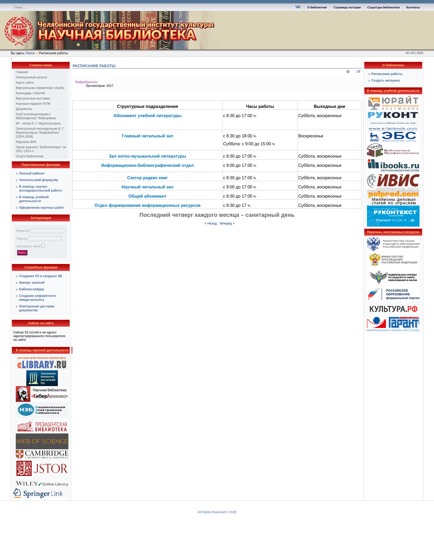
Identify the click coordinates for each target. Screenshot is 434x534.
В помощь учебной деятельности (34, 199)
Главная (22, 72)
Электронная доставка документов (36, 308)
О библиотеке (317, 7)
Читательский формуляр (38, 180)
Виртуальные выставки (33, 98)
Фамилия (23, 231)
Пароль (21, 239)
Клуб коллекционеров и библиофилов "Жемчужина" (36, 116)
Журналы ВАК (26, 142)
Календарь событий (30, 93)
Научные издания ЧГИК (33, 104)
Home (30, 53)
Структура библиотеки (383, 7)
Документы (24, 109)
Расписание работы (94, 66)
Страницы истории (347, 7)
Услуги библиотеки (29, 156)
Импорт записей (31, 283)
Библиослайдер (31, 289)
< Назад (211, 223)
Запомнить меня (28, 246)
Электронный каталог (31, 77)
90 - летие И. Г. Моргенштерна (38, 123)
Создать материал (385, 80)
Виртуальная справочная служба (40, 88)
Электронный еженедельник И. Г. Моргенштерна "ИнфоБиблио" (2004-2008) (40, 132)
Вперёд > (227, 223)
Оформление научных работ (41, 207)
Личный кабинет (32, 173)
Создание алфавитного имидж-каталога (37, 298)
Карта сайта (24, 82)
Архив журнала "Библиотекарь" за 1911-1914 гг (41, 149)
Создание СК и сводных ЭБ (40, 276)
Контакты (413, 7)
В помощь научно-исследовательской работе (40, 188)
